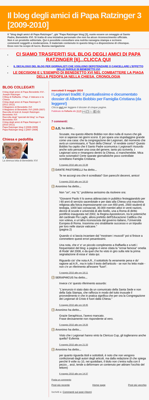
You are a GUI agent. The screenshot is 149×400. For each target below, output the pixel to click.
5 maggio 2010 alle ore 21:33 (73, 344)
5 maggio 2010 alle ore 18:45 (73, 305)
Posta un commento (61, 380)
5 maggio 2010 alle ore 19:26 (73, 325)
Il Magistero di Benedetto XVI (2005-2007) (24, 109)
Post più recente (60, 385)
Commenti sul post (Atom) (77, 392)
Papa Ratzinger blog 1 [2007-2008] (20, 129)
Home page (98, 385)
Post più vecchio (137, 385)
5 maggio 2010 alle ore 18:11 (73, 273)
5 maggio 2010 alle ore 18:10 (73, 181)
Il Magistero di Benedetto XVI (17, 107)
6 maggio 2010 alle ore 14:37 (73, 374)
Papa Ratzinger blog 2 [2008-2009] (20, 127)
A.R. (58, 128)
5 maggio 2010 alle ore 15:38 (73, 165)
